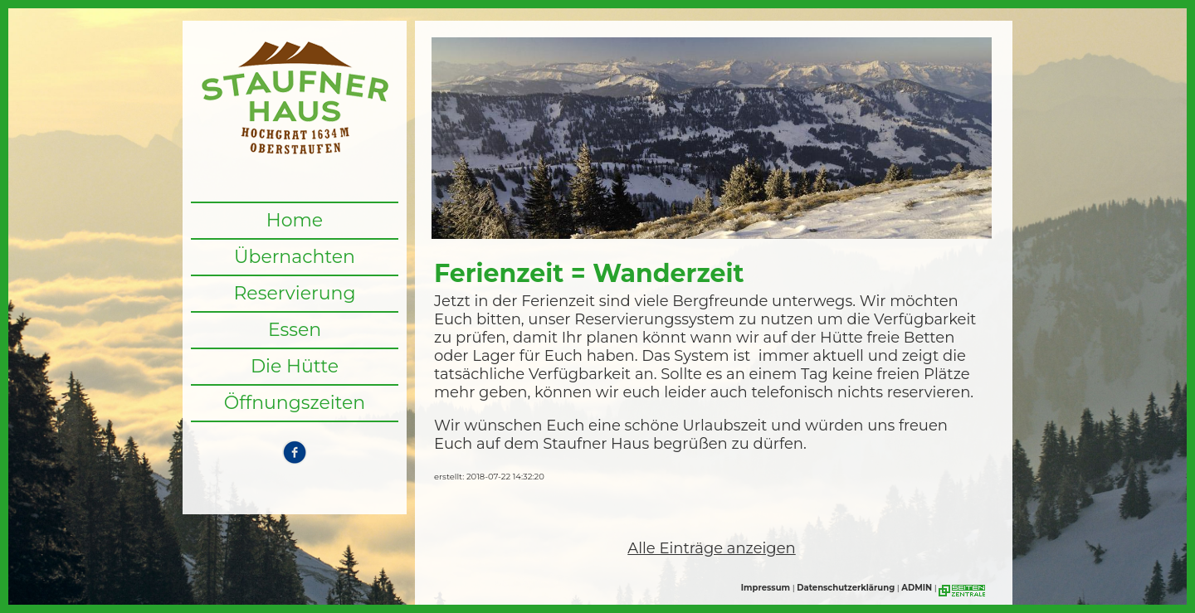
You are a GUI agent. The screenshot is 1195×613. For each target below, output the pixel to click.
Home (294, 220)
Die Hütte (295, 366)
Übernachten (294, 257)
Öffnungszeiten (295, 403)
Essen (294, 330)
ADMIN (916, 587)
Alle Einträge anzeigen (711, 548)
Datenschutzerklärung (846, 587)
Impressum (765, 587)
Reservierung (294, 293)
